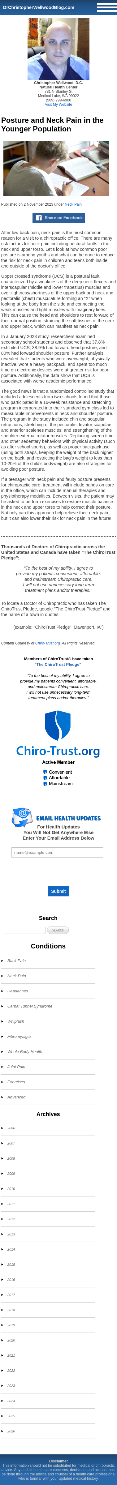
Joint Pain (16, 1066)
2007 (11, 1143)
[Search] (24, 930)
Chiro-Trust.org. (48, 643)
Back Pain (16, 960)
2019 (11, 1325)
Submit (58, 891)
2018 (11, 1310)
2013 (11, 1234)
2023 (11, 1386)
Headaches (17, 991)
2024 (11, 1401)
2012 (11, 1219)
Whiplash (15, 1021)
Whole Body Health (24, 1051)
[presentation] (58, 872)
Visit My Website (58, 104)
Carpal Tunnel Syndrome (30, 1006)
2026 (11, 1431)
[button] (58, 930)
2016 (11, 1280)
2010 (11, 1189)
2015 (11, 1264)
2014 (11, 1249)
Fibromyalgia (19, 1036)
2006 (11, 1128)
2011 (11, 1204)
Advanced (16, 1097)
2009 (11, 1173)
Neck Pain (73, 204)
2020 (11, 1340)
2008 (11, 1158)
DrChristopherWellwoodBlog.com (38, 7)
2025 (11, 1416)
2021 (11, 1355)
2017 (11, 1295)
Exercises (16, 1082)
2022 (11, 1370)
